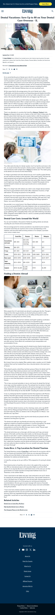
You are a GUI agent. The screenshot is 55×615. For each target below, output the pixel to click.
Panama (6, 114)
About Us (27, 556)
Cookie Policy (24, 608)
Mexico (29, 169)
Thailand (41, 112)
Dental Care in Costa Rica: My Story (14, 503)
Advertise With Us (27, 586)
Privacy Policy (21, 606)
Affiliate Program (27, 581)
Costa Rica (25, 451)
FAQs (27, 591)
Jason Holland (7, 58)
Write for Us (27, 566)
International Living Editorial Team (18, 65)
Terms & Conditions (32, 606)
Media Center (27, 571)
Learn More (45, 4)
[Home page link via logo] (27, 11)
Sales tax (32, 608)
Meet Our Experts (27, 561)
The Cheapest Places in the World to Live (16, 510)
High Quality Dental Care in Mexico (14, 507)
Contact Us (27, 576)
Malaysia (35, 112)
